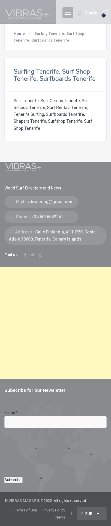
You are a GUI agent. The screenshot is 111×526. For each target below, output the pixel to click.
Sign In (87, 12)
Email (11, 412)
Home (19, 33)
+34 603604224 (46, 216)
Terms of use (26, 510)
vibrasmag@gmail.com (51, 201)
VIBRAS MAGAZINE (26, 500)
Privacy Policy (53, 510)
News (60, 517)
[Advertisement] (55, 323)
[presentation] (28, 449)
